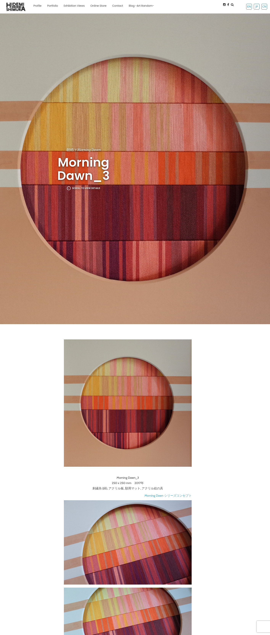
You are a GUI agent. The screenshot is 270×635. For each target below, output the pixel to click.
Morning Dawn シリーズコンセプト (168, 495)
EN (249, 6)
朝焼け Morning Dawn (83, 150)
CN (264, 6)
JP (256, 6)
